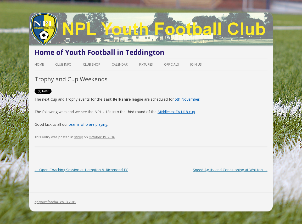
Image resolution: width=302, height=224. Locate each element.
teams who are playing (88, 124)
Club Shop (91, 64)
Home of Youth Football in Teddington (99, 52)
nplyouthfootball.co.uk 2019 (55, 202)
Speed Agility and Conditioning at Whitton (230, 169)
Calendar (120, 64)
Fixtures (146, 64)
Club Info (63, 64)
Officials (171, 64)
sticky (78, 137)
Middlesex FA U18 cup (176, 111)
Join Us (196, 64)
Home (39, 64)
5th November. (187, 99)
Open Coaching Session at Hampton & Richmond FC (81, 169)
